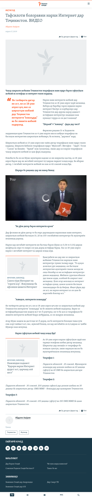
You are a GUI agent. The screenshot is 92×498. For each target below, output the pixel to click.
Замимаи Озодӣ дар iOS (16, 487)
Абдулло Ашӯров (12, 27)
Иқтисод (10, 10)
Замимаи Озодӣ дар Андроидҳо (19, 482)
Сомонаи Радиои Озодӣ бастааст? (20, 468)
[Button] (68, 37)
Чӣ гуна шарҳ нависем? (57, 464)
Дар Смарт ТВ (53, 482)
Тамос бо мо (52, 468)
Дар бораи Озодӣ (13, 464)
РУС (61, 495)
